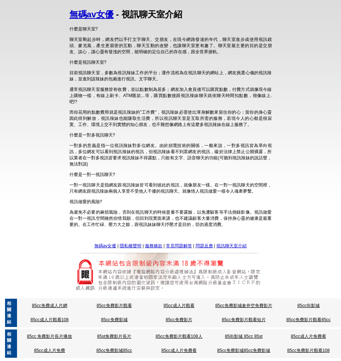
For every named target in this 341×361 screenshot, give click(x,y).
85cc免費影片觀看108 (308, 350)
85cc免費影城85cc (114, 350)
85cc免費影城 (114, 319)
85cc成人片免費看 (308, 336)
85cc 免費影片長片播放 (49, 336)
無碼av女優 (91, 14)
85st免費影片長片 (114, 336)
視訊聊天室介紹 (231, 245)
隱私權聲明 (130, 245)
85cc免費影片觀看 (114, 305)
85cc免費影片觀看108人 (178, 336)
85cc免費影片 (179, 319)
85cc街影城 (308, 305)
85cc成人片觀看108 (49, 319)
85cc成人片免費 (49, 350)
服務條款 (153, 245)
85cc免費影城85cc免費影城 (243, 350)
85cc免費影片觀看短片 (243, 319)
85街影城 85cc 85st (244, 336)
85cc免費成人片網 (49, 305)
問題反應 (204, 245)
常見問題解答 (179, 245)
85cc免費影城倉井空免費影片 (243, 305)
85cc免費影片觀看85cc (308, 319)
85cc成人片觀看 (178, 305)
